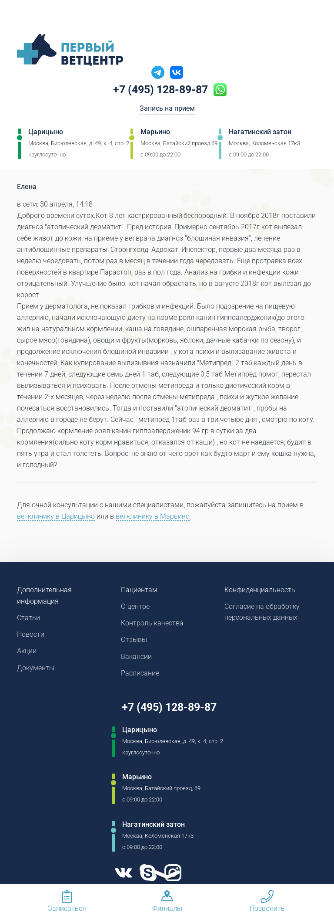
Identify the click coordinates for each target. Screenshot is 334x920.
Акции (27, 652)
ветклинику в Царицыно (56, 516)
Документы (35, 669)
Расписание (140, 675)
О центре (135, 607)
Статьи (28, 618)
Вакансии (136, 658)
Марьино (155, 133)
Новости (30, 635)
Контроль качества (152, 624)
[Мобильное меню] (23, 17)
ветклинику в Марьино (153, 516)
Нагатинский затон (260, 133)
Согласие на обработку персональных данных (262, 612)
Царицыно (45, 133)
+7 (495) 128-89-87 (160, 90)
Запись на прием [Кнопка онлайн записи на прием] (167, 109)
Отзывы (134, 641)
